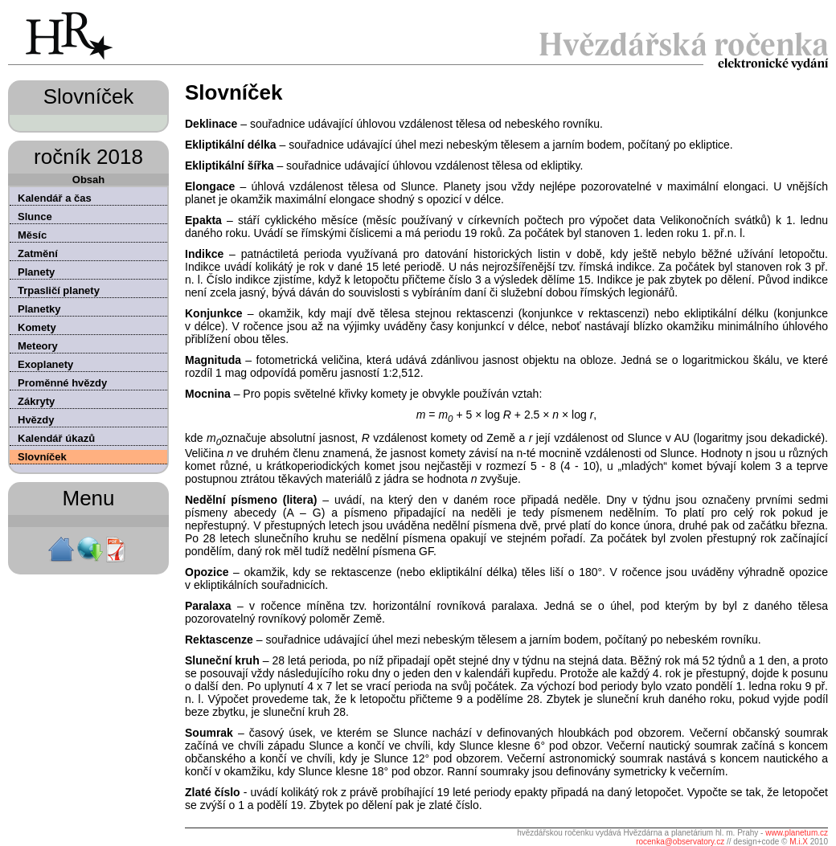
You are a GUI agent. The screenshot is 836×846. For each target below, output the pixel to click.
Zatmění (38, 253)
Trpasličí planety (59, 290)
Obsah (88, 180)
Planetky (39, 309)
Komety (37, 327)
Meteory (38, 346)
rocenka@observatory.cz (680, 841)
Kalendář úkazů (56, 438)
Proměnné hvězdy (62, 383)
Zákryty (36, 401)
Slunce (35, 216)
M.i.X (798, 841)
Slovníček (42, 457)
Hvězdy (36, 420)
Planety (36, 272)
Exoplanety (45, 364)
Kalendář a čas (55, 198)
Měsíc (32, 235)
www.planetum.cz (796, 832)
